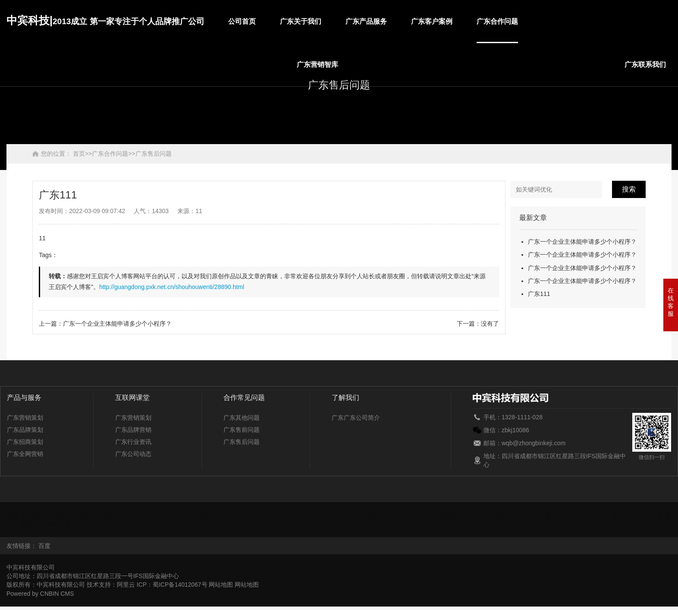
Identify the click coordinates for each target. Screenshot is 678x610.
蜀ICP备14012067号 (180, 584)
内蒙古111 (456, 515)
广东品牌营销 (133, 429)
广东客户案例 (431, 21)
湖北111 (309, 515)
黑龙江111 (259, 515)
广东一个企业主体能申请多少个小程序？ (582, 241)
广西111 (161, 515)
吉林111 (405, 515)
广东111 (539, 293)
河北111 (232, 515)
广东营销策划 (25, 417)
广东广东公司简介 (356, 417)
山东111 (530, 515)
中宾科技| (105, 20)
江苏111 (357, 515)
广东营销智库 (317, 64)
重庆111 (65, 515)
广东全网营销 (25, 453)
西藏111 (35, 523)
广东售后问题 (153, 153)
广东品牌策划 (25, 429)
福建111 (89, 515)
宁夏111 (482, 515)
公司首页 (242, 21)
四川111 (625, 515)
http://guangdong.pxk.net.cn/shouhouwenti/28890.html (171, 286)
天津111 (649, 515)
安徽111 (17, 515)
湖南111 (333, 515)
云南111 (59, 523)
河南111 (286, 515)
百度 (44, 545)
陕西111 (601, 515)
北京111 (41, 515)
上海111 (554, 515)
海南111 (208, 515)
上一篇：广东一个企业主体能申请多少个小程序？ (105, 323)
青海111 (506, 515)
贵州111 (184, 515)
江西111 (381, 515)
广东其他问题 (241, 417)
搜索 (629, 189)
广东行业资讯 (133, 441)
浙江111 (83, 523)
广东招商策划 (25, 441)
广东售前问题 (241, 429)
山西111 (578, 515)
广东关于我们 (300, 21)
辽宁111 (428, 515)
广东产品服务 (366, 21)
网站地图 (222, 584)
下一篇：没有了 (478, 323)
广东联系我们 (645, 64)
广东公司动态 (133, 453)
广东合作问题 (497, 21)
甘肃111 (113, 515)
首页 (79, 153)
